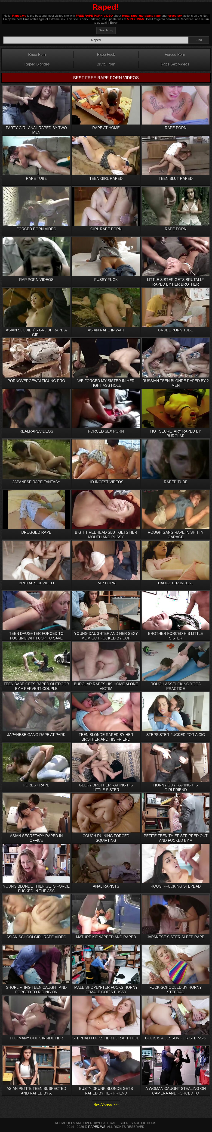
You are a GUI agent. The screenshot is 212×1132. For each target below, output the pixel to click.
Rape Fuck (106, 54)
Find (199, 40)
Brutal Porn (106, 64)
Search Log (106, 30)
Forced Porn (175, 54)
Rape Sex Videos (175, 64)
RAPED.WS (96, 1127)
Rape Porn (37, 54)
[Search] (96, 40)
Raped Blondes (37, 64)
